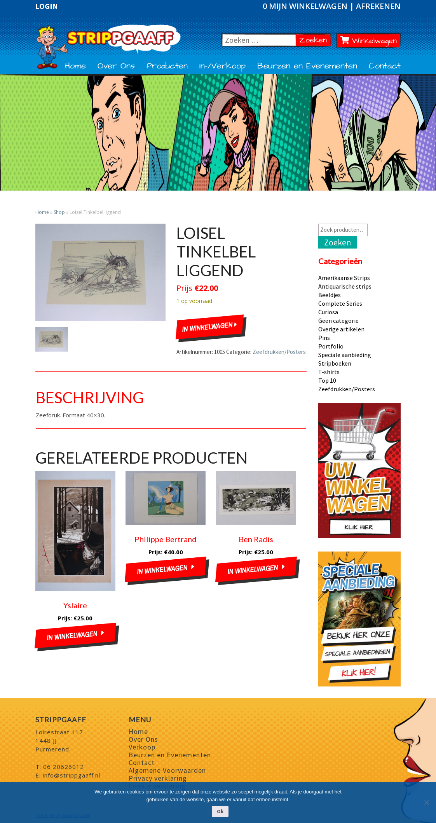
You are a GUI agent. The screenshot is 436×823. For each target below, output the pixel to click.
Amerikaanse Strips (344, 278)
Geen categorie (338, 320)
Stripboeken (334, 363)
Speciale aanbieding (344, 355)
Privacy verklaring (158, 778)
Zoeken (315, 40)
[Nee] (426, 802)
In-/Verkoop (222, 66)
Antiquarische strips (344, 286)
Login (46, 6)
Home (75, 66)
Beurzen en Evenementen (307, 66)
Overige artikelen (341, 329)
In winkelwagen (209, 327)
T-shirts (329, 372)
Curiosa (328, 312)
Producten (167, 66)
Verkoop (142, 746)
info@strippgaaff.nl (71, 775)
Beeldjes (329, 295)
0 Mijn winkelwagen (306, 6)
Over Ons (116, 66)
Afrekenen (378, 6)
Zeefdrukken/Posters (279, 351)
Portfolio (331, 346)
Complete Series (340, 303)
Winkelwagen (368, 40)
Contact (385, 66)
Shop (59, 212)
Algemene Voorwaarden (167, 770)
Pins (324, 337)
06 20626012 (63, 766)
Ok (220, 811)
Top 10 (327, 380)
